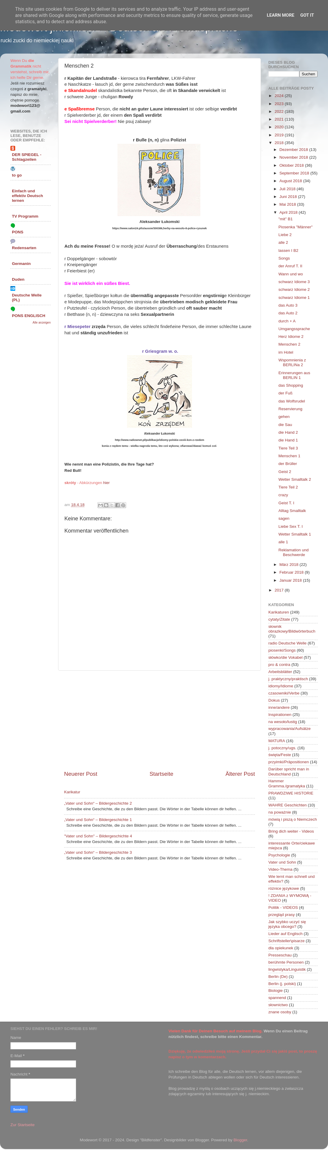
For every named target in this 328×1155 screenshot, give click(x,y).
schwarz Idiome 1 (294, 297)
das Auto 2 (288, 313)
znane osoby (279, 1012)
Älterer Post (240, 774)
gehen (284, 416)
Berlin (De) (278, 976)
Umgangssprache (294, 329)
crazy (283, 495)
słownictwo (278, 1005)
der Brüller (288, 463)
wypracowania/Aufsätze (289, 728)
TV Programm (25, 216)
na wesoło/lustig (282, 721)
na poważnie (279, 812)
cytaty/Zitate (279, 619)
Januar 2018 (291, 580)
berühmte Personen (286, 962)
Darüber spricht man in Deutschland (288, 771)
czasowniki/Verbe (283, 693)
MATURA (276, 741)
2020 (280, 127)
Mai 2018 (288, 204)
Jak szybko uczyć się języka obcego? (287, 924)
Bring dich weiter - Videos (291, 831)
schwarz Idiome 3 (294, 282)
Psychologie (279, 855)
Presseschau (280, 955)
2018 (280, 143)
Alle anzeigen (42, 322)
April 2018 (289, 212)
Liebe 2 (285, 234)
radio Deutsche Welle (287, 643)
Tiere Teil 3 (288, 448)
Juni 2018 (288, 196)
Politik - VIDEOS (283, 907)
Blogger (240, 1140)
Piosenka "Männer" (296, 227)
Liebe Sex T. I (291, 526)
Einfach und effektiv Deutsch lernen (27, 196)
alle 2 (283, 242)
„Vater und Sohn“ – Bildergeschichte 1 (98, 819)
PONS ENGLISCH (28, 315)
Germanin (21, 263)
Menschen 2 (290, 344)
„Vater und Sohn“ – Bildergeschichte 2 (98, 803)
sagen (284, 518)
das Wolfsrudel (292, 401)
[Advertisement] (159, 720)
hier (106, 482)
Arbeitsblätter (280, 671)
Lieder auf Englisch (285, 933)
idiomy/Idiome (280, 686)
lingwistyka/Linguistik (287, 969)
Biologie (275, 990)
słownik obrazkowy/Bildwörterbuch (291, 628)
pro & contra (279, 664)
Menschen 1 (290, 456)
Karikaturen (278, 612)
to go (17, 175)
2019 (280, 135)
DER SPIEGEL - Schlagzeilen (26, 157)
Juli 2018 (288, 189)
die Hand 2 (288, 432)
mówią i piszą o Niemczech (292, 819)
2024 (280, 95)
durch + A (287, 321)
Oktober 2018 (292, 165)
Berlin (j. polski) (282, 983)
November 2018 (294, 157)
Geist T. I (286, 503)
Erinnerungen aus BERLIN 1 (294, 375)
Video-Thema (280, 869)
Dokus (274, 700)
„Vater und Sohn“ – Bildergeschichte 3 (98, 852)
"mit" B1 (286, 219)
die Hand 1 (288, 440)
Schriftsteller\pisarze (286, 941)
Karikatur (72, 792)
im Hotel (286, 352)
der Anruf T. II (290, 266)
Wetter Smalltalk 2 (295, 479)
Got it (307, 15)
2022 (280, 111)
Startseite (161, 774)
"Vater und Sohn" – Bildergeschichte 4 (98, 836)
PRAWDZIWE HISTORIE (290, 793)
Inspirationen (279, 714)
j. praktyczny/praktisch (288, 679)
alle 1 (283, 542)
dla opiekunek (280, 948)
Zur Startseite (22, 1125)
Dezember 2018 (294, 149)
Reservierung (290, 409)
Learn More (280, 15)
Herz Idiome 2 (291, 336)
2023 (280, 104)
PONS (17, 232)
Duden (18, 279)
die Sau (285, 424)
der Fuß (286, 393)
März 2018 (289, 564)
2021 (280, 119)
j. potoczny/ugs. (282, 748)
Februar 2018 (292, 572)
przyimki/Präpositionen (288, 762)
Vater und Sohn (282, 862)
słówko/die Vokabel (285, 657)
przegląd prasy (281, 914)
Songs (284, 258)
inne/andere (279, 707)
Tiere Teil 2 (288, 487)
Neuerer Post (80, 774)
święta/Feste (279, 755)
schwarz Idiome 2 (294, 289)
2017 (280, 590)
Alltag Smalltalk (292, 510)
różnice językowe (283, 888)
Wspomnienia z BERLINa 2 (292, 362)
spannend (277, 997)
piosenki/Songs (282, 650)
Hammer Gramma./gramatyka (286, 783)
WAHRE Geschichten (287, 805)
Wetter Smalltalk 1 (295, 534)
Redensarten (24, 248)
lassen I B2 (288, 250)
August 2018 (291, 181)
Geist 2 (285, 471)
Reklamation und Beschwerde (294, 552)
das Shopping (291, 385)
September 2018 (294, 173)
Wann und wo (291, 274)
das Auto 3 (288, 305)
